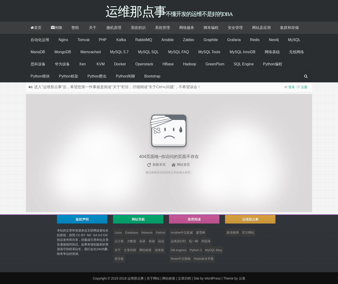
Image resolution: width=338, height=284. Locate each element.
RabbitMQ (143, 40)
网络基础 (272, 52)
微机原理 (113, 28)
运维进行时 (178, 241)
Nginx (63, 40)
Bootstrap (152, 76)
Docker (120, 64)
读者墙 (159, 250)
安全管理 (235, 28)
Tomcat (83, 40)
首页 (36, 28)
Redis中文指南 (180, 258)
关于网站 (153, 278)
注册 (304, 87)
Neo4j (274, 40)
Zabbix (188, 40)
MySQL (294, 40)
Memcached (90, 52)
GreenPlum (214, 64)
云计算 (119, 241)
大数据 (131, 241)
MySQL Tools (209, 52)
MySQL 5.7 (119, 52)
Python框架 (68, 76)
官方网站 (248, 232)
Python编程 (272, 64)
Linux (118, 232)
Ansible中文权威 (182, 232)
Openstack (144, 64)
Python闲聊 (125, 76)
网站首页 (183, 164)
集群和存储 (289, 28)
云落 (242, 278)
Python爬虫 (97, 76)
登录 (291, 87)
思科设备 (38, 64)
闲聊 (56, 28)
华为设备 (62, 64)
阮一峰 (193, 241)
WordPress (212, 278)
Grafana (234, 40)
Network (147, 232)
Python (160, 232)
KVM (101, 64)
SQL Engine (244, 64)
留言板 (119, 258)
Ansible (167, 40)
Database (131, 232)
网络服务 (186, 28)
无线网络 (296, 52)
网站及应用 (261, 28)
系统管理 (162, 28)
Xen (82, 64)
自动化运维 (40, 40)
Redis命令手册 (204, 258)
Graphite (211, 40)
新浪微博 (233, 232)
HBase (168, 64)
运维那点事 (135, 278)
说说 (161, 241)
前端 (152, 241)
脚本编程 (211, 28)
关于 (92, 28)
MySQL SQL (148, 52)
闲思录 (206, 241)
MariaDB (38, 52)
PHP (102, 40)
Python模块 (40, 76)
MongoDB (62, 52)
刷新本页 (159, 164)
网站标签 (145, 250)
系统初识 (138, 28)
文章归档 (130, 250)
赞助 (75, 28)
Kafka (121, 40)
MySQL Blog (213, 250)
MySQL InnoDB (243, 52)
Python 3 (196, 250)
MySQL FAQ (178, 52)
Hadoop (189, 64)
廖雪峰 (200, 232)
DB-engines (179, 250)
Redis (255, 40)
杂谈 (142, 241)
